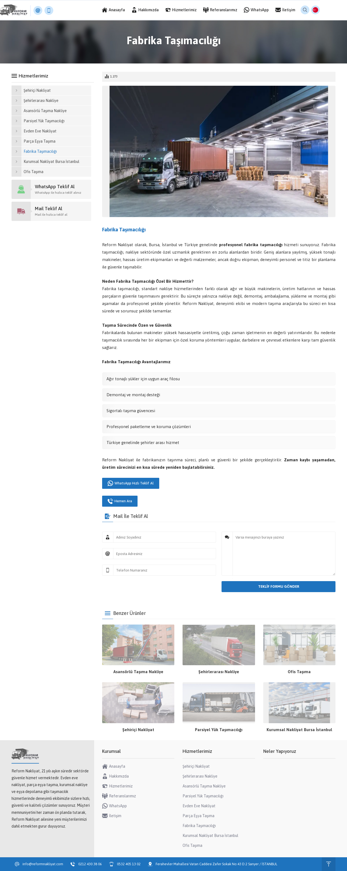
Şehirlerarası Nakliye (218, 671)
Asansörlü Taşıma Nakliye (138, 671)
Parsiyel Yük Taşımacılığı (218, 729)
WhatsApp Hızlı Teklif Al (131, 483)
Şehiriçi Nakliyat (138, 729)
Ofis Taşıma (299, 671)
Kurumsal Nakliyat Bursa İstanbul (299, 729)
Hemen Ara (120, 501)
